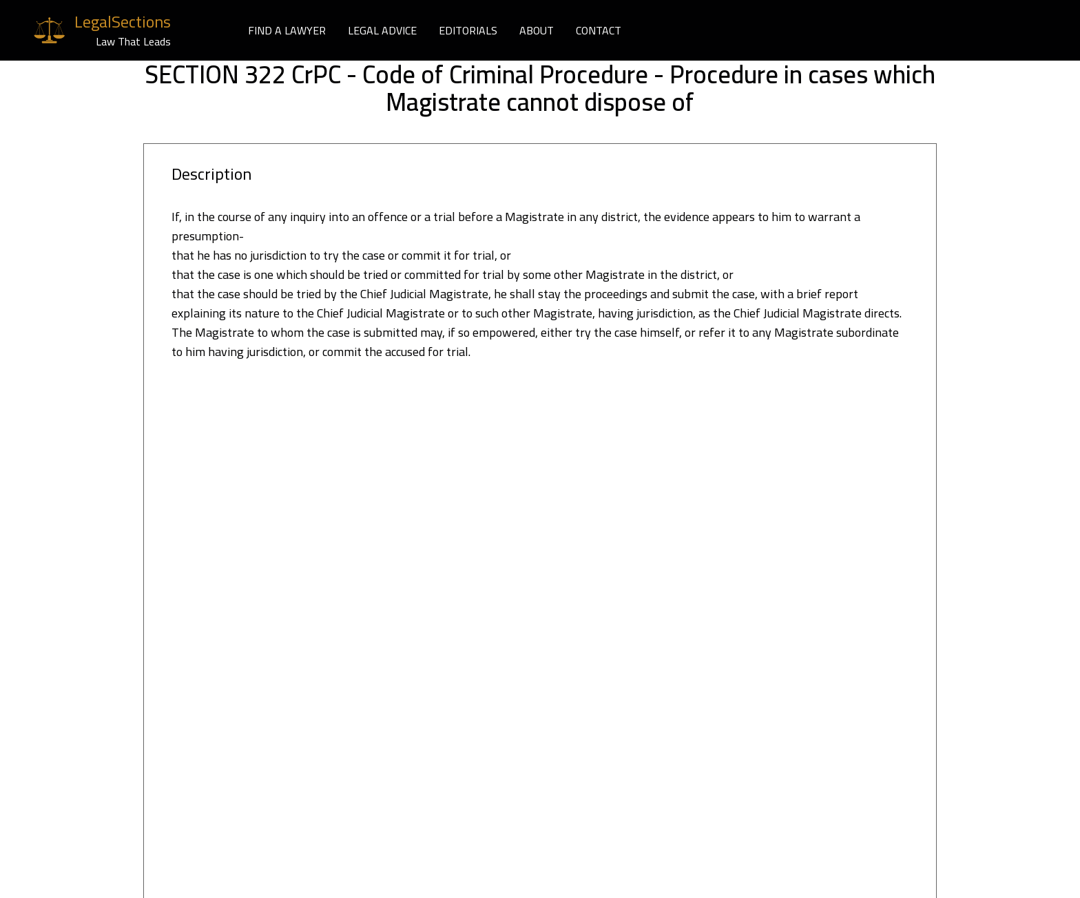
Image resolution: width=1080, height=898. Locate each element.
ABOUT (536, 30)
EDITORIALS (468, 30)
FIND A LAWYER (287, 30)
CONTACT (598, 30)
